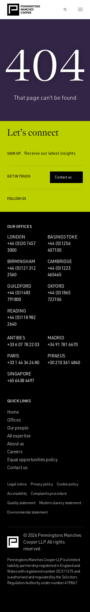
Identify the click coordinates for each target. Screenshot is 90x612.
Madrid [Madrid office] (56, 338)
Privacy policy (41, 484)
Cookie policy (67, 484)
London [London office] (16, 237)
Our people (17, 428)
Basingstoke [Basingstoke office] (63, 237)
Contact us (67, 177)
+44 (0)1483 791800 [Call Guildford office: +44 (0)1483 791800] (18, 296)
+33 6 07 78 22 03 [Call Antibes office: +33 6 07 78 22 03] (23, 344)
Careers (14, 451)
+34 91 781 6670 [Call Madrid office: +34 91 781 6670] (63, 344)
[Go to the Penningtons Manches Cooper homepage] (23, 10)
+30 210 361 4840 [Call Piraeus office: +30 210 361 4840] (64, 362)
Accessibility (17, 493)
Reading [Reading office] (16, 311)
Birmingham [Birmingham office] (21, 261)
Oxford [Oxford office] (56, 286)
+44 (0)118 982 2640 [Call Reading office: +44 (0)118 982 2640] (21, 320)
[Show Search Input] (65, 9)
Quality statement (21, 502)
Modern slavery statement (60, 502)
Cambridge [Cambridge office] (60, 261)
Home (13, 412)
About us (15, 444)
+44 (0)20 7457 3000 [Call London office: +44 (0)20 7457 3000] (21, 246)
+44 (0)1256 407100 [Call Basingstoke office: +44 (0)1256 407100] (59, 246)
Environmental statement (27, 512)
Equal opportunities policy (32, 459)
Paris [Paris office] (13, 356)
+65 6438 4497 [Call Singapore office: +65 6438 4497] (20, 380)
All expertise (19, 436)
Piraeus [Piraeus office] (56, 356)
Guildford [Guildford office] (19, 286)
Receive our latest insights (53, 153)
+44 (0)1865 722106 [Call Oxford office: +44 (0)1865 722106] (59, 296)
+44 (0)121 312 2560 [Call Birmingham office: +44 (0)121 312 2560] (21, 271)
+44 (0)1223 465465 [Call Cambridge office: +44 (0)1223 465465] (59, 271)
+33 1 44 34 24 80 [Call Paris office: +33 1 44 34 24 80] (23, 362)
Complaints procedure (49, 493)
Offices (14, 420)
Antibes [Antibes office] (16, 338)
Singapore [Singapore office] (19, 374)
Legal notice (17, 484)
